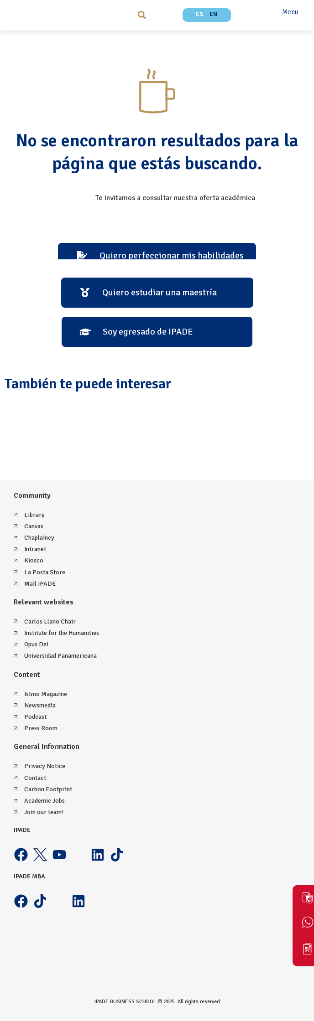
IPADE (22, 830)
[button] (141, 14)
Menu (290, 12)
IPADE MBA (29, 876)
